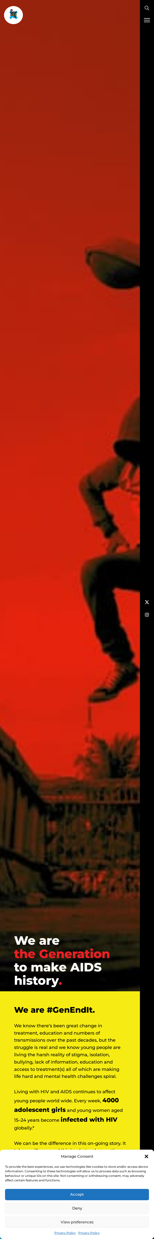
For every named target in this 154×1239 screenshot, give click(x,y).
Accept (77, 1194)
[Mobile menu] (147, 20)
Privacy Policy (65, 1233)
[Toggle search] (147, 8)
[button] (146, 1156)
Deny (77, 1208)
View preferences (77, 1222)
